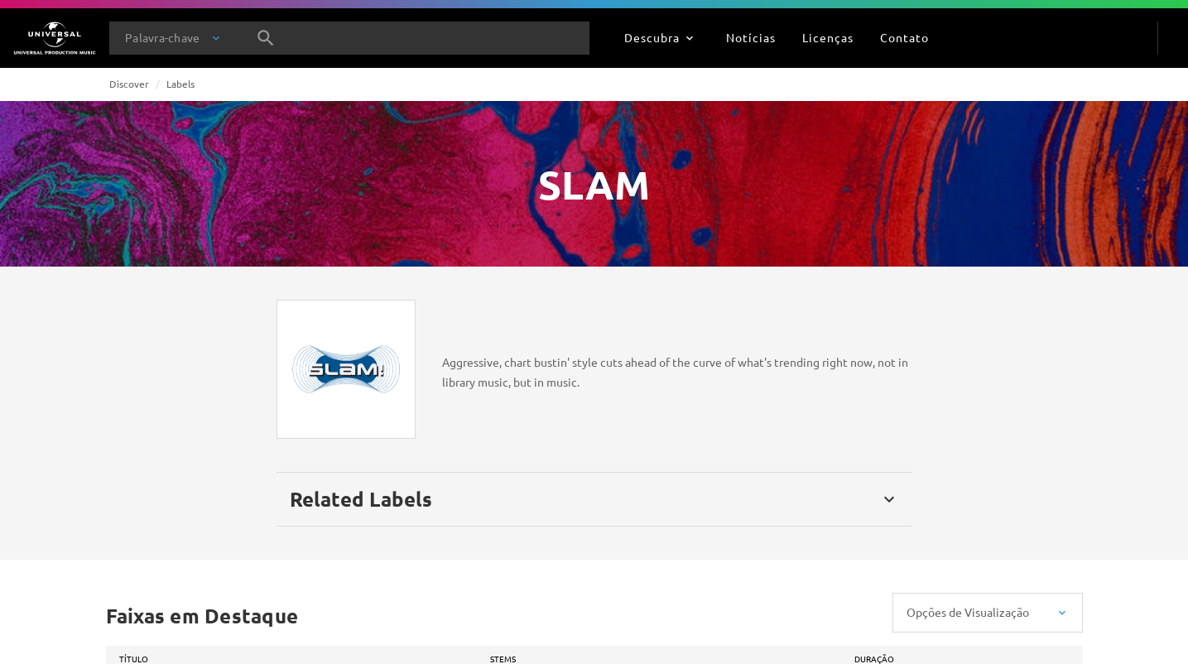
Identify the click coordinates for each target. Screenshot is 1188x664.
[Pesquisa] (266, 38)
